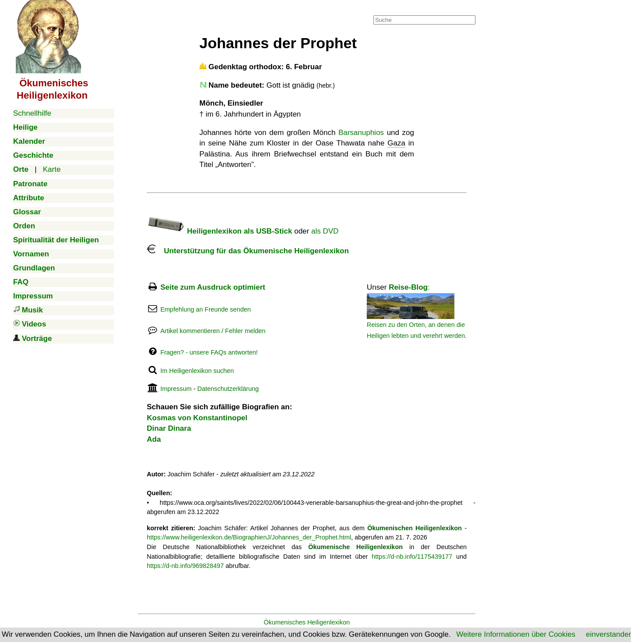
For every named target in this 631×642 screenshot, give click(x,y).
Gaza (396, 143)
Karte (52, 169)
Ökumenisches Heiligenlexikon (307, 622)
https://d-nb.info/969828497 (185, 565)
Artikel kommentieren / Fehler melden (213, 330)
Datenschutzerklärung (228, 388)
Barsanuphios (361, 132)
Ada (154, 439)
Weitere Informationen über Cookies (515, 634)
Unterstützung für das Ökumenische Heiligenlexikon (248, 251)
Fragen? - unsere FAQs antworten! (209, 352)
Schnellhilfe (32, 113)
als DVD (324, 231)
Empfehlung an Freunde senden (205, 309)
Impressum (175, 388)
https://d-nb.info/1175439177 (412, 556)
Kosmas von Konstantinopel (197, 418)
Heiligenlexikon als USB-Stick (219, 231)
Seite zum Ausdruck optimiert (212, 287)
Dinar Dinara (169, 428)
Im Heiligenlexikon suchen (197, 370)
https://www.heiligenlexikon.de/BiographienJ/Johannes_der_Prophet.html (249, 537)
